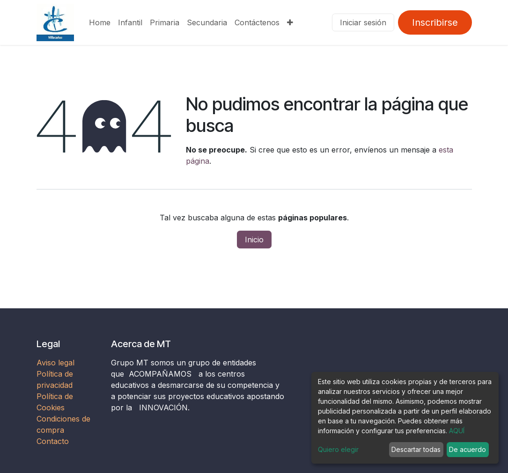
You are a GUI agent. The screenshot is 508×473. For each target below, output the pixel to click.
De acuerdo (467, 449)
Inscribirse (435, 22)
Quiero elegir (338, 449)
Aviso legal (57, 362)
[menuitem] (99, 22)
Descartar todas (416, 449)
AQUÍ (456, 431)
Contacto (53, 441)
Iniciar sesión (363, 22)
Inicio (254, 239)
